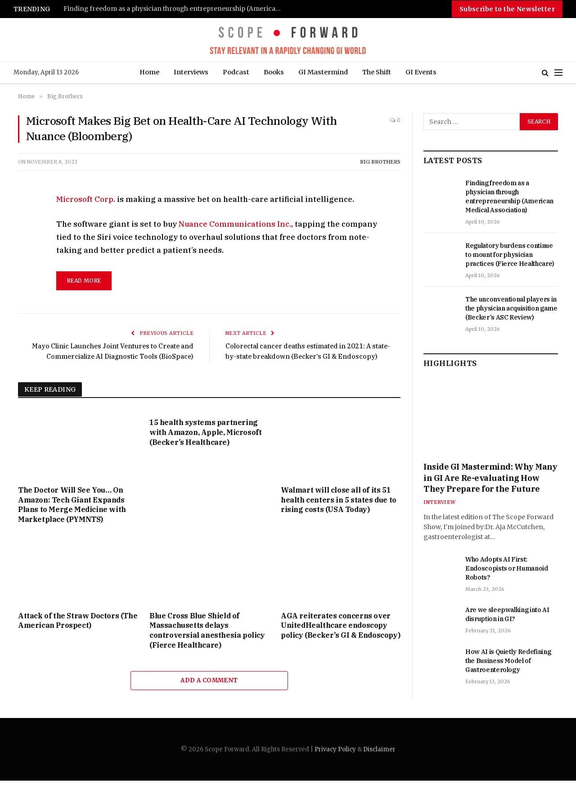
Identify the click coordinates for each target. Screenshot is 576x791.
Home (149, 72)
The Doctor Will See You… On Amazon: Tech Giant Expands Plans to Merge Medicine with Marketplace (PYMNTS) (72, 514)
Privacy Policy (335, 759)
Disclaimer (379, 759)
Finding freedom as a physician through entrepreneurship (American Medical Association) (175, 9)
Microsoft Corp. (85, 199)
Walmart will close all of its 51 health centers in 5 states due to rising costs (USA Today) (338, 509)
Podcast (236, 72)
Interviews (191, 72)
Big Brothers (380, 162)
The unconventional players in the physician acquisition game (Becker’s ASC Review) (511, 308)
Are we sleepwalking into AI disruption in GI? (507, 614)
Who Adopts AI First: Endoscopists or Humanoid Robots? (506, 568)
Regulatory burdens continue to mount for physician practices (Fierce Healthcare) (509, 255)
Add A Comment (209, 690)
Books (274, 72)
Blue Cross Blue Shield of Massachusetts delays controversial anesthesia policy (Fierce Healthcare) (207, 640)
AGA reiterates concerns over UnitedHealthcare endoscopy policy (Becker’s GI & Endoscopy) (340, 635)
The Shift (376, 72)
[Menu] (558, 73)
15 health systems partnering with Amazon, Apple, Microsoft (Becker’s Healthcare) (205, 442)
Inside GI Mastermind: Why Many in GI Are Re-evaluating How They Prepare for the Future (490, 478)
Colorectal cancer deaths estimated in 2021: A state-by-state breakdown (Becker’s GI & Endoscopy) (301, 356)
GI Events (420, 72)
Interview (439, 502)
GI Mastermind (323, 72)
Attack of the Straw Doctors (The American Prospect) (77, 630)
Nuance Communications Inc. (235, 224)
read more (84, 280)
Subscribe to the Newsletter (507, 9)
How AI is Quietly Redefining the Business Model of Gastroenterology (508, 661)
